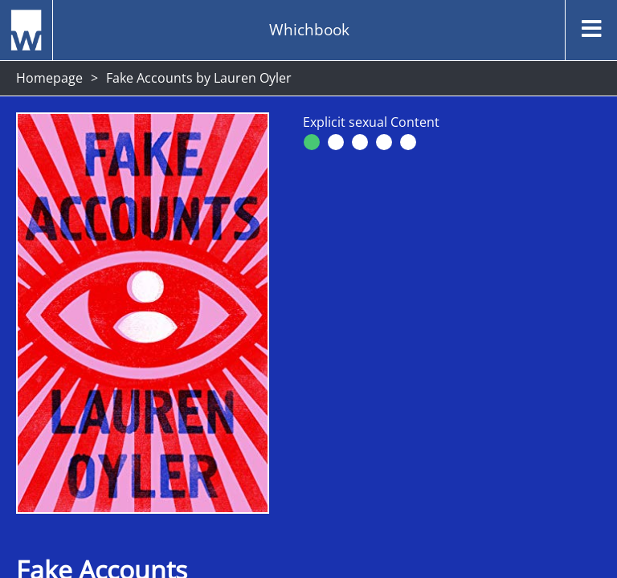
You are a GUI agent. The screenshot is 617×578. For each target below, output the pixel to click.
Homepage (49, 78)
